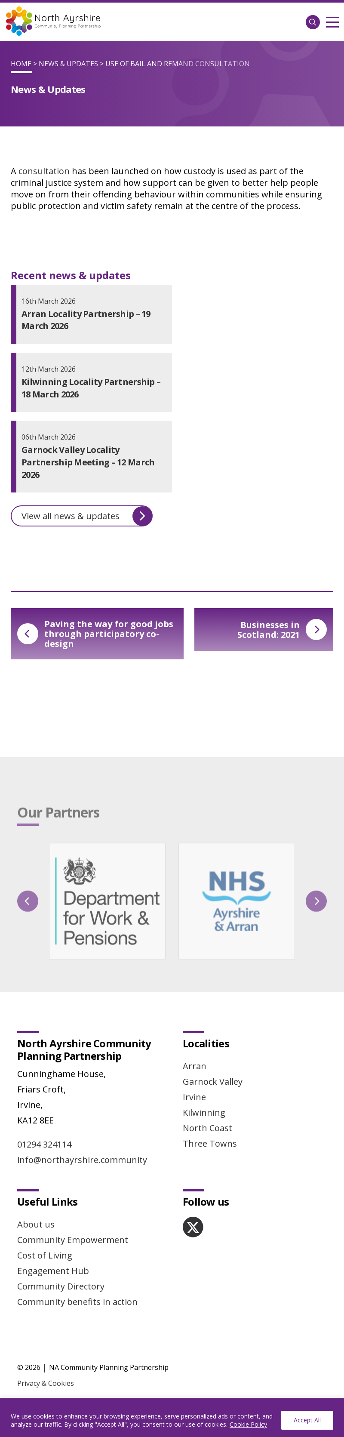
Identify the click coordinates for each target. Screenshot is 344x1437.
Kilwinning (204, 1112)
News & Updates (68, 63)
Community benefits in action (77, 1302)
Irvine (194, 1097)
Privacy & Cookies (45, 1383)
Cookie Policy (248, 1424)
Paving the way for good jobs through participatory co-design (95, 633)
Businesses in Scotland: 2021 (282, 629)
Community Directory (60, 1286)
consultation (44, 171)
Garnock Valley (213, 1081)
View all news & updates (87, 516)
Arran (194, 1066)
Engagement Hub (53, 1271)
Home (21, 63)
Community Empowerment (72, 1240)
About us (36, 1224)
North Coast (207, 1128)
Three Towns (210, 1143)
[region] (172, 1417)
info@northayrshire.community (82, 1160)
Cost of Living (44, 1255)
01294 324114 (44, 1144)
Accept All (307, 1420)
